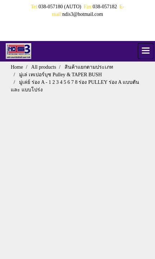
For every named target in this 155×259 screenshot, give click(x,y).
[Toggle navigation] (146, 51)
